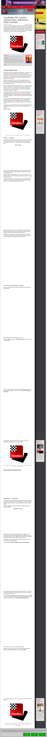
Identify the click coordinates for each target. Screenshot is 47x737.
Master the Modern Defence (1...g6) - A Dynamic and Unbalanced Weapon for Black (40, 37)
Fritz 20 (5, 55)
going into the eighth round (11, 76)
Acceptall (42, 734)
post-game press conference (20, 93)
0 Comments (30, 24)
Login (41, 7)
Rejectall (34, 734)
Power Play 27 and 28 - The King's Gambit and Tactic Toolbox (40, 113)
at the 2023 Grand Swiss (16, 99)
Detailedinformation (26, 734)
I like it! (26, 24)
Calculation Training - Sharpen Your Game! (39, 701)
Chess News (13, 13)
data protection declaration (37, 731)
